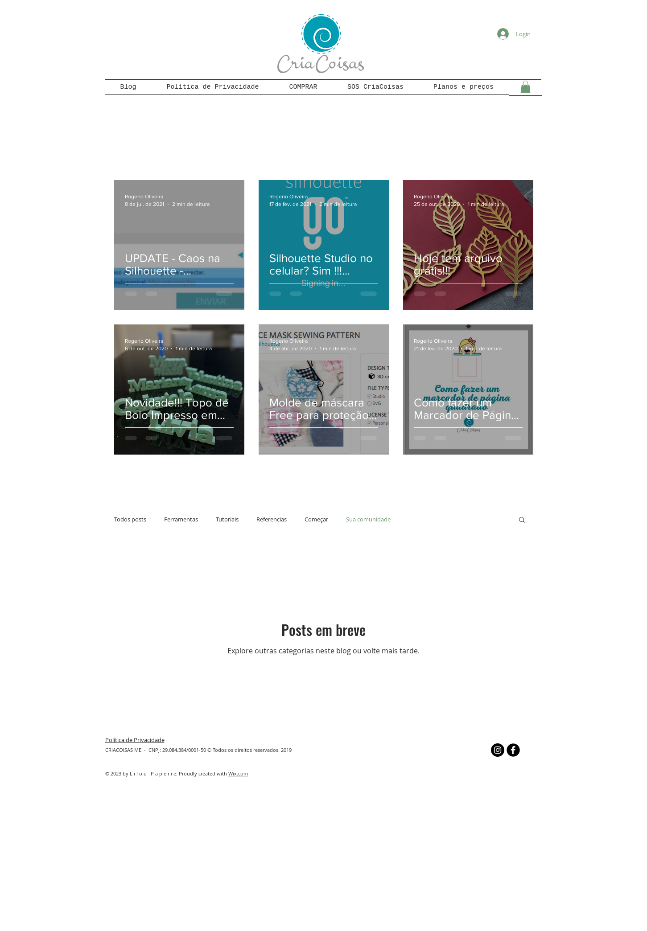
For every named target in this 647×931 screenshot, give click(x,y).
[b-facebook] (513, 750)
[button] (525, 87)
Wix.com (238, 773)
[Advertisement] (323, 859)
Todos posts (130, 519)
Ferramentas (181, 519)
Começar (316, 519)
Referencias (271, 519)
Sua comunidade (368, 519)
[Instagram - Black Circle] (497, 750)
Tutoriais (227, 519)
